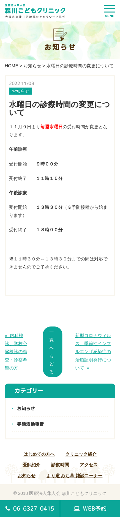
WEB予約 (90, 508)
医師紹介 (31, 464)
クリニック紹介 (81, 454)
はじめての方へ (39, 454)
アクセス (89, 464)
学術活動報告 (30, 424)
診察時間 (60, 464)
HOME (11, 65)
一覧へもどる (51, 351)
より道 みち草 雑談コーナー (74, 475)
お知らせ (32, 65)
